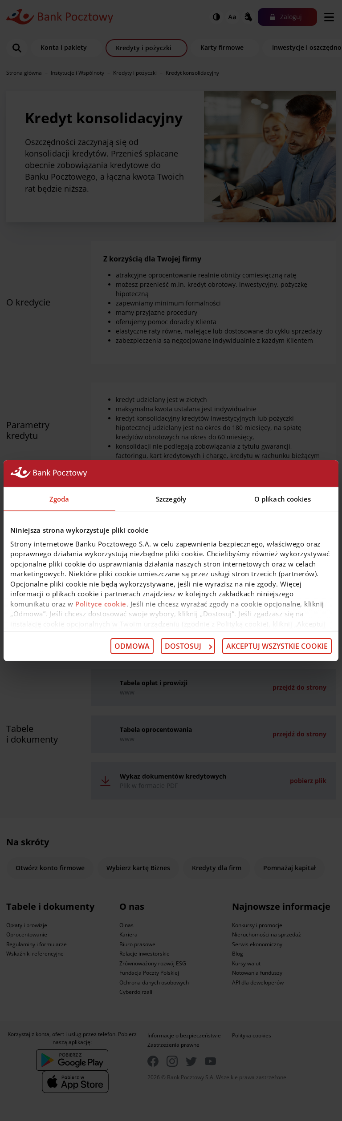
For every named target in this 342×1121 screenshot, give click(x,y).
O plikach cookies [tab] (282, 498)
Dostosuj (188, 646)
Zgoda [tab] (59, 498)
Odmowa (132, 646)
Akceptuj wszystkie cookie (277, 646)
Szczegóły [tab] (171, 498)
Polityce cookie (100, 603)
